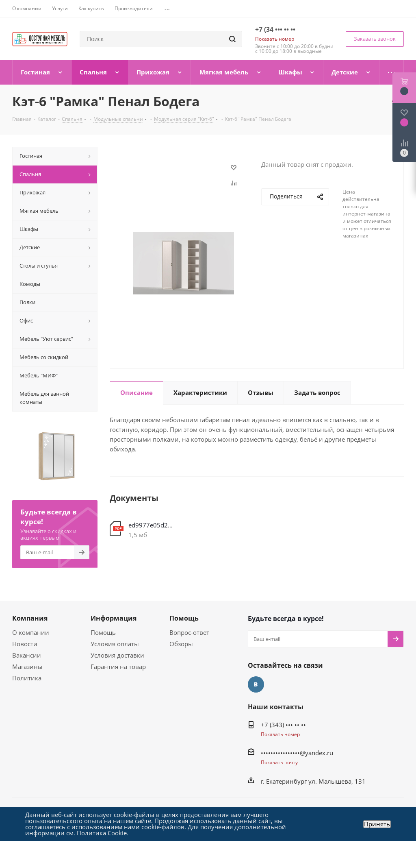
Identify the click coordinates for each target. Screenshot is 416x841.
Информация (113, 618)
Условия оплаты (115, 644)
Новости (24, 644)
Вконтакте (256, 684)
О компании (30, 632)
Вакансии (26, 655)
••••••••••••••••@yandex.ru (297, 753)
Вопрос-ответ (189, 632)
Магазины (27, 666)
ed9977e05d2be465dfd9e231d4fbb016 (151, 525)
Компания (30, 618)
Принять (377, 824)
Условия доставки (117, 655)
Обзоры (181, 644)
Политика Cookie (102, 833)
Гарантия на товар (118, 666)
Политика (26, 678)
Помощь (103, 632)
